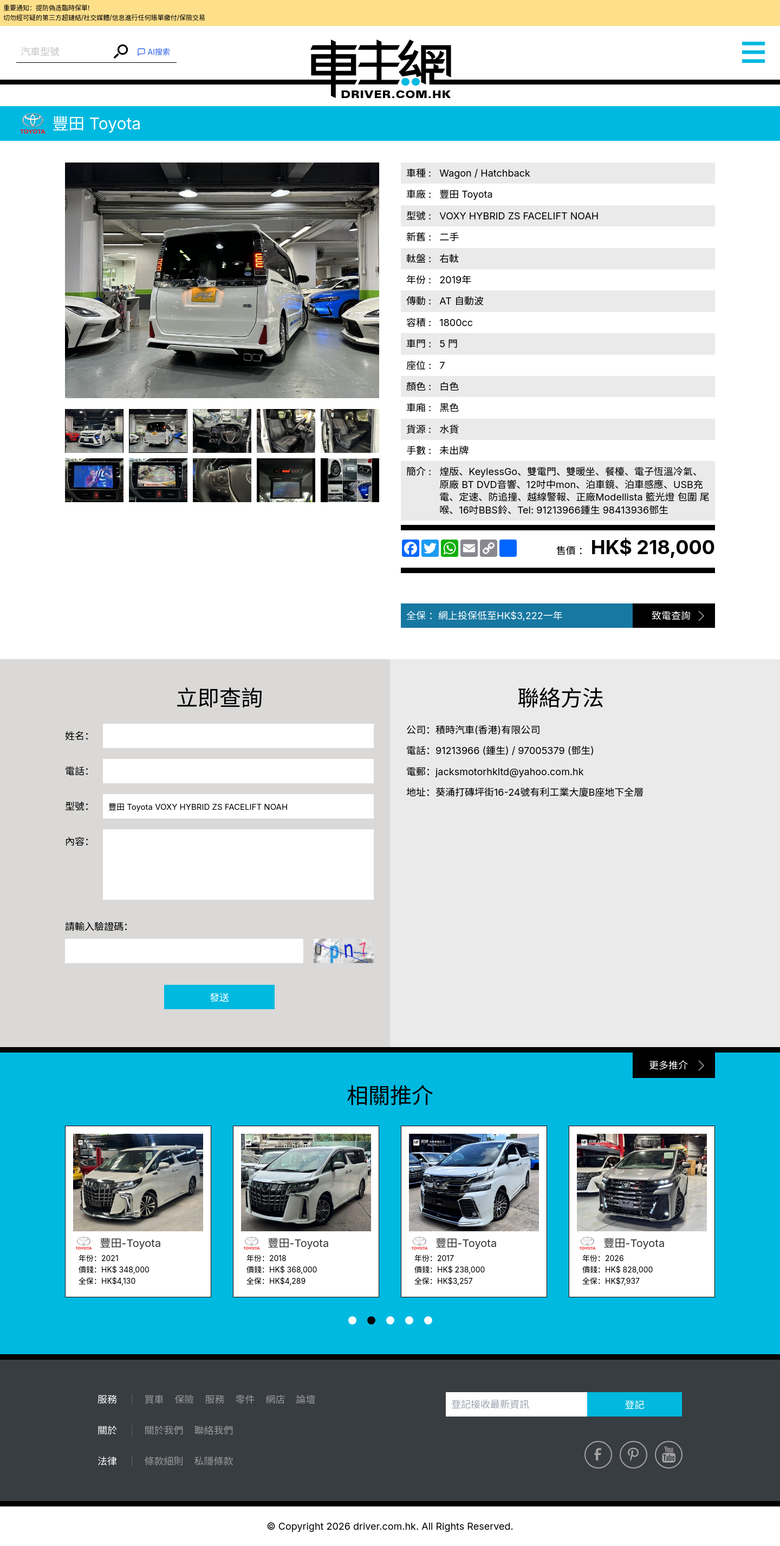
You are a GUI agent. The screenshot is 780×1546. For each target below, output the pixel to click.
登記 (635, 1405)
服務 (214, 1399)
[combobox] (63, 52)
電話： (79, 771)
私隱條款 (213, 1461)
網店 (275, 1399)
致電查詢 (671, 615)
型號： (79, 806)
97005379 (541, 750)
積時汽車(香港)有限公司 (487, 730)
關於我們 (163, 1430)
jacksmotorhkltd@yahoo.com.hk (509, 771)
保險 (184, 1399)
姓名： (79, 736)
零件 (245, 1399)
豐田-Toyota (117, 1243)
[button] (352, 1320)
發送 (219, 997)
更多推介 (668, 1065)
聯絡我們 (213, 1430)
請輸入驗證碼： (99, 926)
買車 (154, 1399)
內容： (79, 841)
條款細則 (163, 1461)
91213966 (457, 750)
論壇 (305, 1399)
